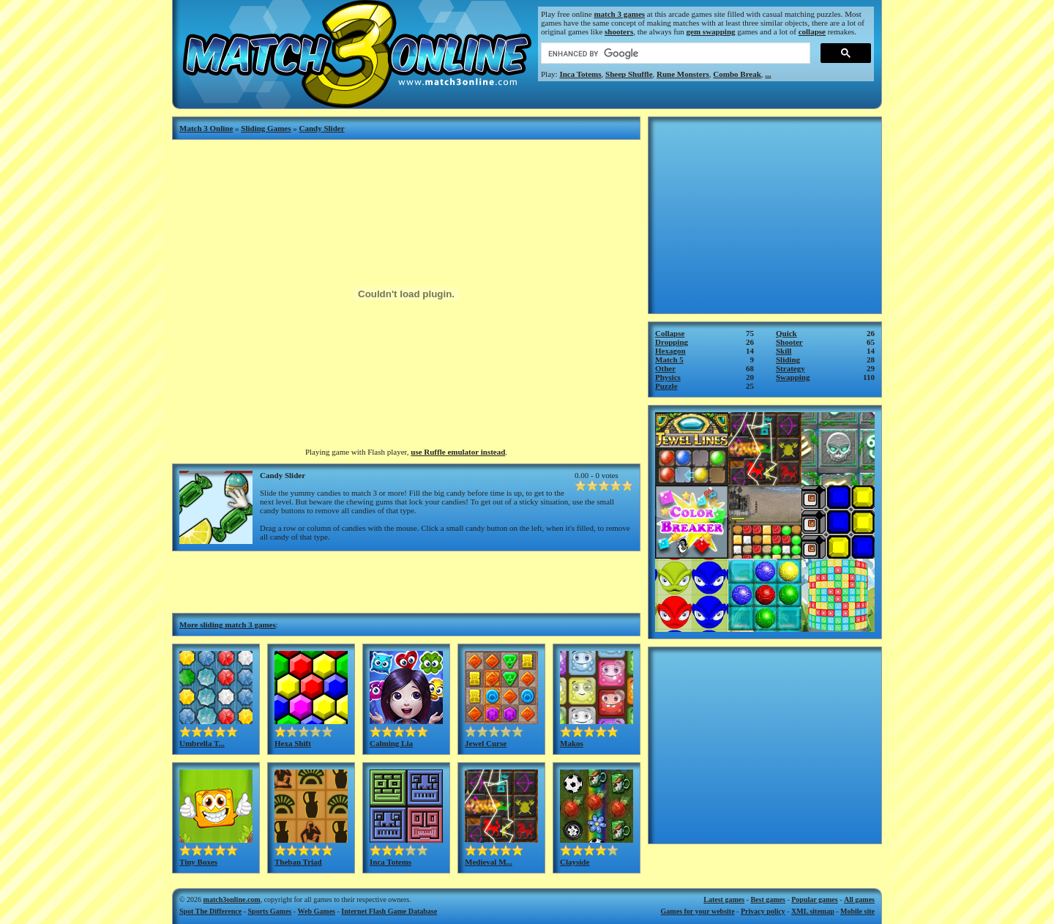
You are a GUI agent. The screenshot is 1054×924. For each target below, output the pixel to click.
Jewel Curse (486, 743)
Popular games (814, 899)
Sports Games (270, 911)
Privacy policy (763, 911)
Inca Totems (580, 74)
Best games (767, 899)
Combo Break (737, 74)
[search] (674, 53)
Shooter (789, 342)
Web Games (316, 911)
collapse (812, 31)
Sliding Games (266, 128)
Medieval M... (488, 861)
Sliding (788, 359)
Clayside (574, 861)
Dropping (671, 342)
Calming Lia (391, 743)
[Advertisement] (406, 581)
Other (665, 368)
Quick (786, 333)
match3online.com (232, 899)
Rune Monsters (683, 74)
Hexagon (670, 350)
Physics (668, 377)
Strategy (790, 368)
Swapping (793, 377)
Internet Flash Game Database (389, 911)
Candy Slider (322, 128)
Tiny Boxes (198, 861)
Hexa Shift (292, 743)
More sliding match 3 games (227, 624)
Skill (783, 350)
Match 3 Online (206, 128)
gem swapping (711, 31)
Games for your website (698, 911)
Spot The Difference (210, 911)
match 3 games (619, 14)
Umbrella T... (202, 743)
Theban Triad (298, 861)
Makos (571, 743)
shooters (619, 31)
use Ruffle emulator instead (458, 451)
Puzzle (666, 385)
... (768, 74)
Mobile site (857, 911)
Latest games (723, 899)
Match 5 (669, 359)
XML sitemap (812, 911)
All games (859, 899)
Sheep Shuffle (629, 74)
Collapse (669, 333)
